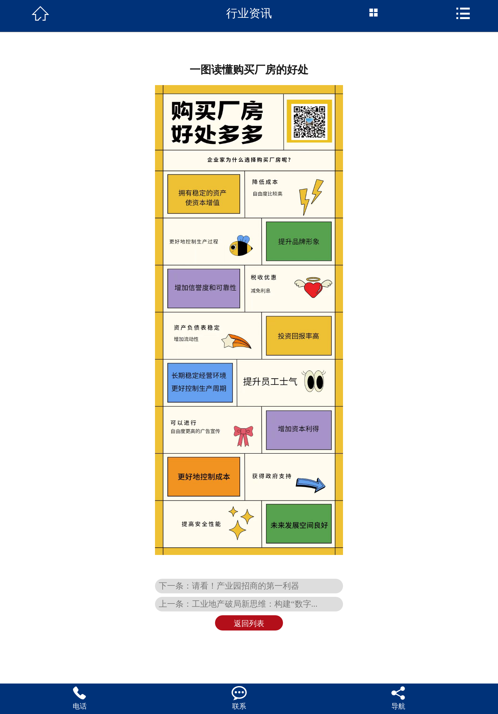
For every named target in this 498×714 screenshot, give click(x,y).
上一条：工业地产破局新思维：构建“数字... (238, 604)
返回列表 (249, 623)
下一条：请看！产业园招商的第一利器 (229, 586)
